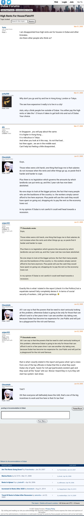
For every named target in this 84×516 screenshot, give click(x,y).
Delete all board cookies (49, 503)
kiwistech (30, 489)
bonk (60, 476)
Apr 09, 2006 (70, 482)
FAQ (56, 2)
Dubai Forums (10, 6)
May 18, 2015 (72, 489)
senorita (38, 495)
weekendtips (63, 495)
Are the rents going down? (12, 470)
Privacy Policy (50, 509)
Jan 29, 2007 (71, 470)
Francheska (29, 470)
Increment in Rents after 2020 (13, 489)
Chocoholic (6, 157)
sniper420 (6, 223)
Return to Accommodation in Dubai (14, 461)
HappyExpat (63, 489)
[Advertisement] (50, 66)
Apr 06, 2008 (67, 476)
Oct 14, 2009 (72, 495)
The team (35, 503)
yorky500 (5, 94)
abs (3, 127)
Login (64, 2)
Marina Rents (7, 476)
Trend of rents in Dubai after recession (17, 495)
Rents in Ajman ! (8, 482)
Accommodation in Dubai (24, 10)
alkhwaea (62, 482)
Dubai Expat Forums (7, 10)
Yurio (4, 27)
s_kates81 (20, 482)
